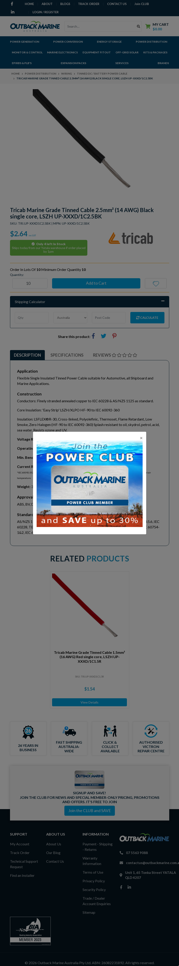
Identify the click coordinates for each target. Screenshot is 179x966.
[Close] (141, 437)
